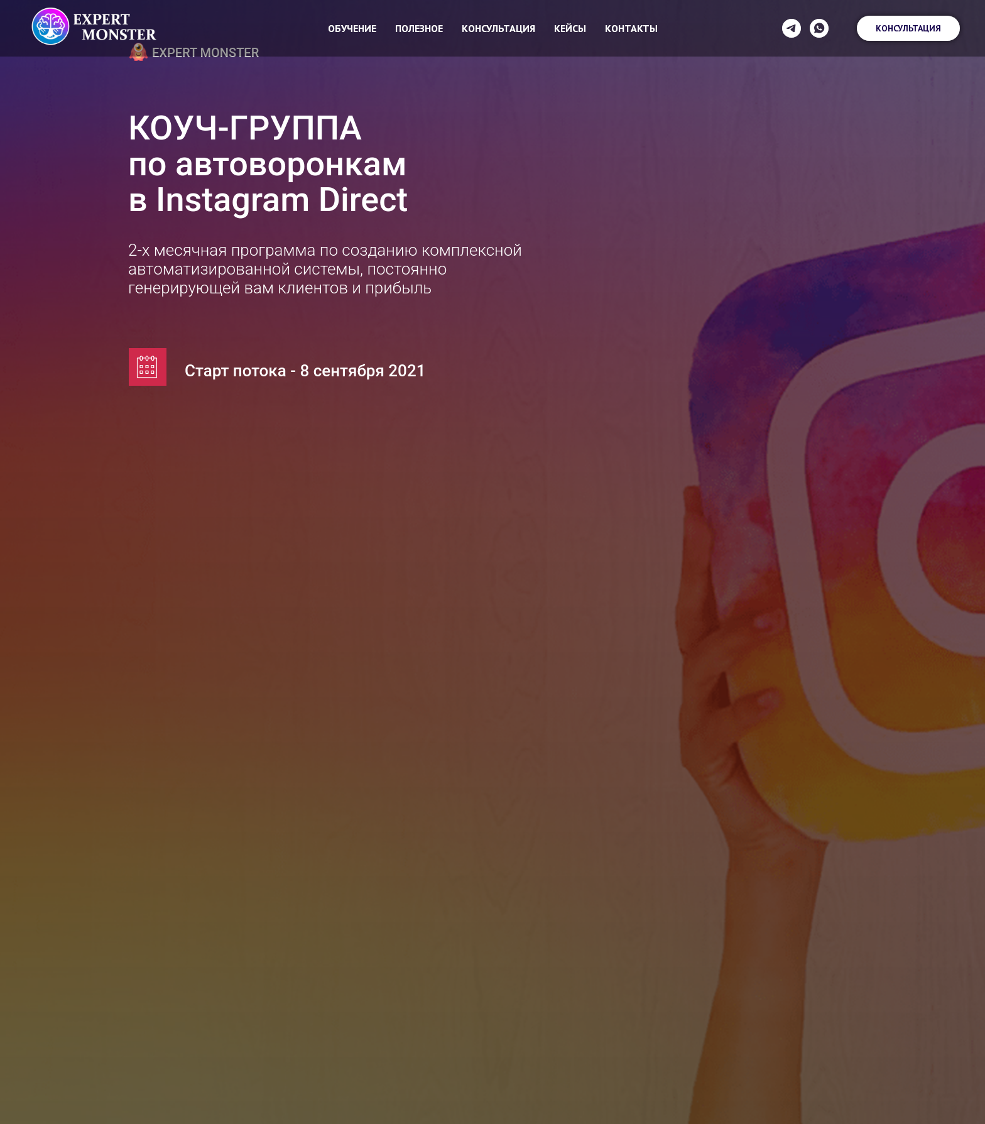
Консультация (498, 28)
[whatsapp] (819, 28)
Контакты (631, 28)
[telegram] (791, 28)
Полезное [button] (419, 28)
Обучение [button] (352, 28)
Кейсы (570, 28)
